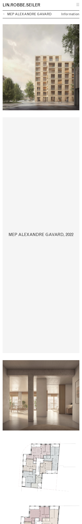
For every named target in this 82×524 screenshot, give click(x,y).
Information (70, 14)
